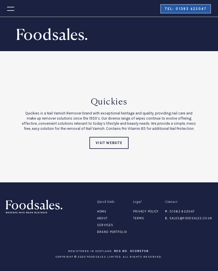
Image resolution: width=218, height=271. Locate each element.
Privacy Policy (146, 211)
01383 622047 (180, 211)
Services (105, 225)
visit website (109, 143)
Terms (138, 218)
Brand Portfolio (112, 232)
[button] (7, 8)
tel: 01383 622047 (185, 9)
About (102, 218)
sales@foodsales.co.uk (188, 218)
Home (101, 211)
